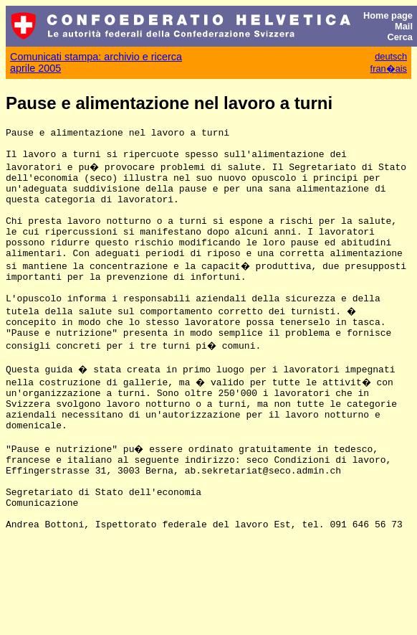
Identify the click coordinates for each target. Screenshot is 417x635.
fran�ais (388, 68)
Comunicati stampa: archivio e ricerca (96, 56)
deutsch (391, 56)
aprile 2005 (35, 68)
